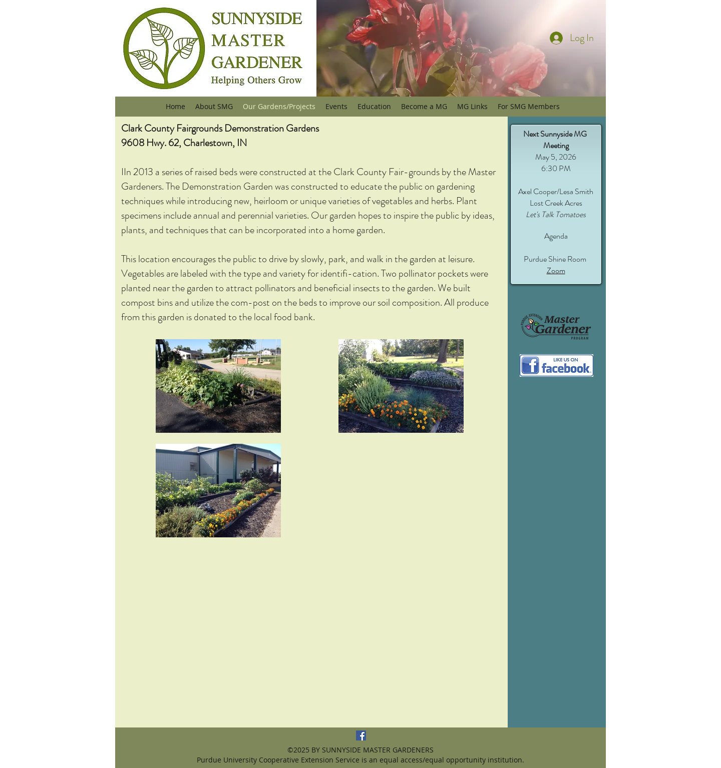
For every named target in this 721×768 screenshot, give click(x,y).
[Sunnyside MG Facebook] (361, 735)
